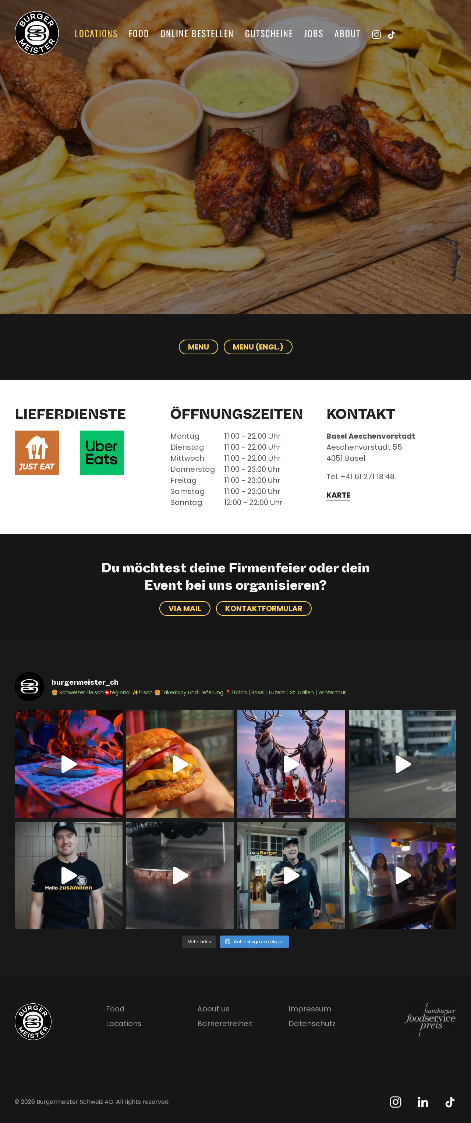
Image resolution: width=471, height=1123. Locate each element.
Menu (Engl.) (258, 347)
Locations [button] (96, 33)
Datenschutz (312, 1023)
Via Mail (185, 608)
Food (139, 33)
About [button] (347, 33)
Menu (198, 347)
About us (213, 1009)
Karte (338, 495)
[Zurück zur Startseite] (37, 33)
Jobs (313, 33)
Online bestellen (197, 33)
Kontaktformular (263, 608)
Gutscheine (269, 33)
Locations (124, 1023)
